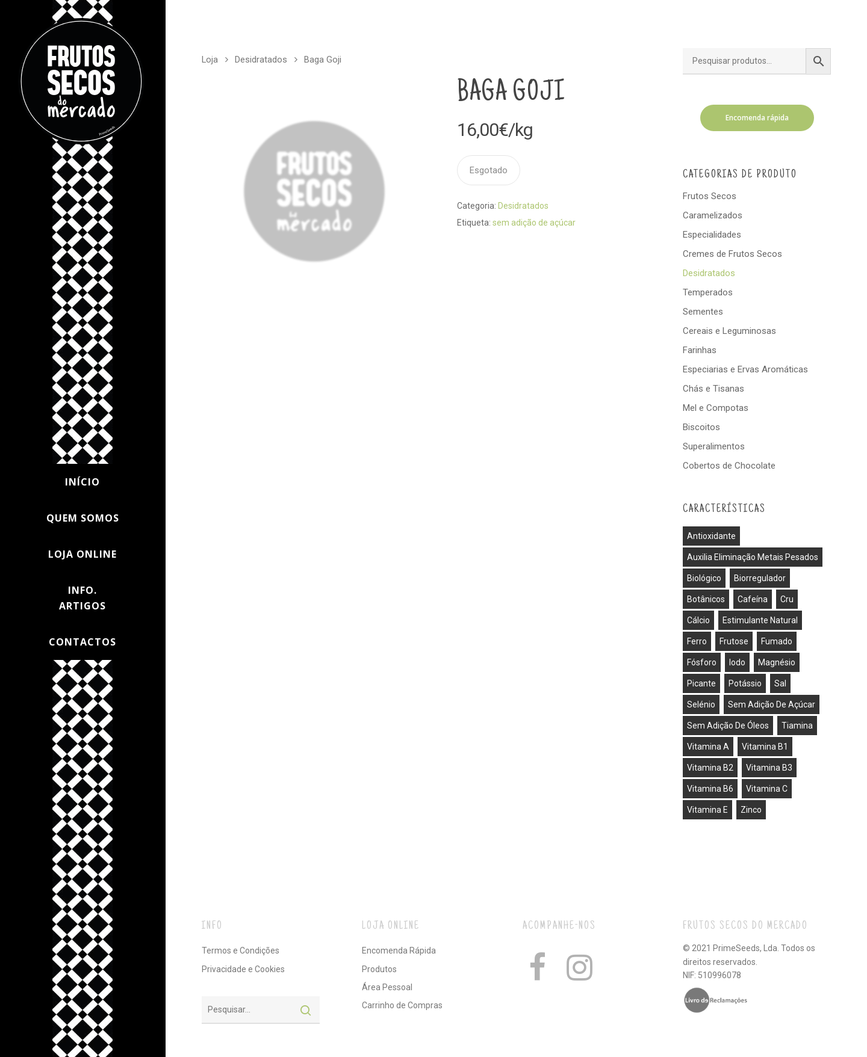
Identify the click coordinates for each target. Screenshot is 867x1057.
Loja (210, 59)
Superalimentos (714, 446)
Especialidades (712, 234)
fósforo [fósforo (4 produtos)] (701, 662)
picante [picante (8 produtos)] (701, 683)
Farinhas (699, 350)
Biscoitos (701, 427)
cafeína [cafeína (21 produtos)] (753, 599)
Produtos (379, 969)
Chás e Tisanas (713, 388)
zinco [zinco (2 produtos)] (751, 810)
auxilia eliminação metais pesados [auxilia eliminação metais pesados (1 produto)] (752, 557)
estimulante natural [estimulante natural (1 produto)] (760, 620)
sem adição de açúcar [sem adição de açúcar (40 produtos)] (771, 704)
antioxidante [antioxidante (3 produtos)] (711, 536)
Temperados (708, 292)
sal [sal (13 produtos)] (780, 683)
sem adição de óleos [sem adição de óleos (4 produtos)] (728, 725)
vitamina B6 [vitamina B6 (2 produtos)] (710, 789)
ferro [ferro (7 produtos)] (697, 641)
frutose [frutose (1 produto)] (733, 641)
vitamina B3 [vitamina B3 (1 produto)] (769, 767)
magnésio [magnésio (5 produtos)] (776, 662)
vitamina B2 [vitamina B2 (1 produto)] (710, 767)
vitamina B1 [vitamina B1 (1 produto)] (765, 746)
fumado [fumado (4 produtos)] (776, 641)
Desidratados (261, 59)
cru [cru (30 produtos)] (787, 599)
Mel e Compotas (715, 407)
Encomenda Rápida (399, 950)
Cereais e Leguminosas (729, 330)
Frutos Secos (709, 196)
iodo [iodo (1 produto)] (737, 662)
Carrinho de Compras (402, 1005)
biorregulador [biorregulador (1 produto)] (760, 578)
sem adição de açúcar (534, 222)
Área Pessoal (387, 987)
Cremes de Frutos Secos (732, 253)
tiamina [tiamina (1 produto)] (797, 725)
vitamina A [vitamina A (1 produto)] (708, 746)
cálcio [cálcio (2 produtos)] (698, 620)
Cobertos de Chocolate (729, 465)
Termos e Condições (240, 950)
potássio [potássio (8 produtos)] (745, 683)
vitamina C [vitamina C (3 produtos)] (767, 789)
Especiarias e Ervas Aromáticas (745, 369)
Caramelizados (712, 215)
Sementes (703, 311)
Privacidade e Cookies (243, 969)
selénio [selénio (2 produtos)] (701, 704)
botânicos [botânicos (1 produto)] (706, 599)
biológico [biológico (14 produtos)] (704, 578)
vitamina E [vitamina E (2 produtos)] (707, 810)
